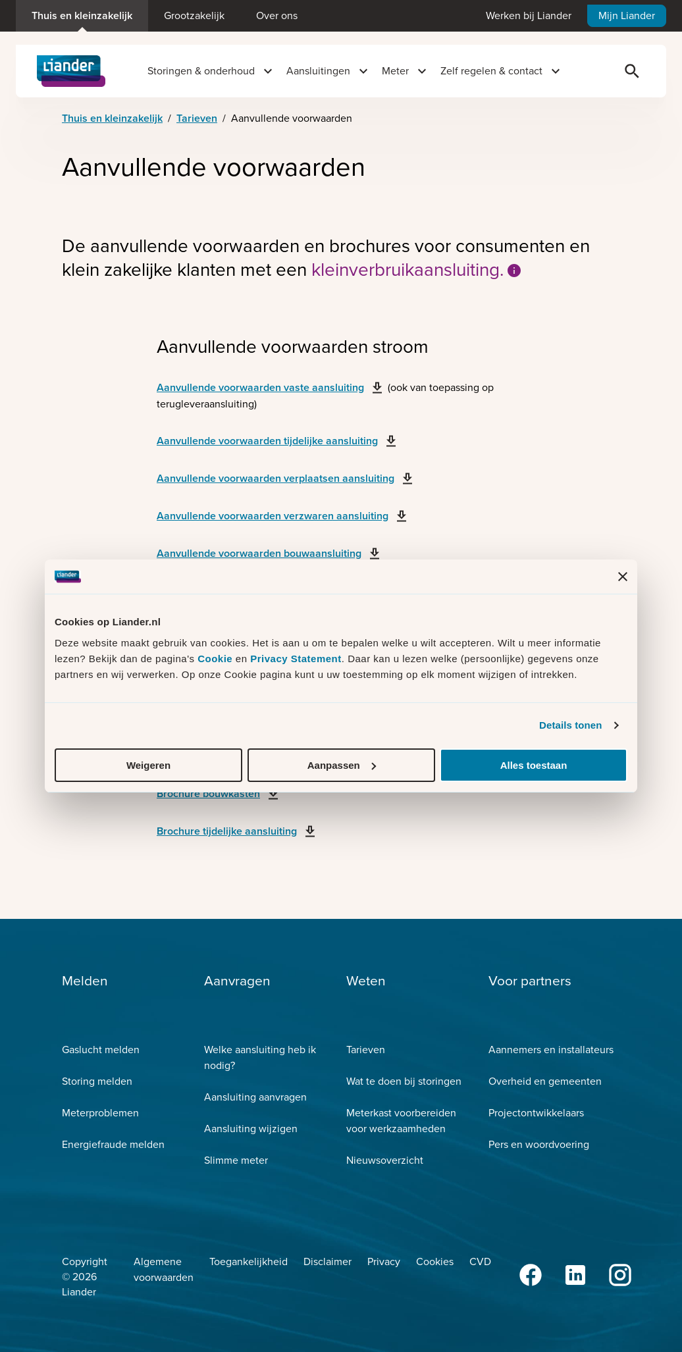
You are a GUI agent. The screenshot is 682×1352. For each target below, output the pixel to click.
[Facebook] (531, 1275)
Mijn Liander (626, 15)
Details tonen (570, 725)
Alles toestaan (533, 765)
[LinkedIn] (576, 1275)
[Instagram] (621, 1275)
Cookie (216, 658)
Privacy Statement (296, 658)
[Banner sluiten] (622, 576)
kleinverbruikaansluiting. (416, 270)
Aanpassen (341, 765)
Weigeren (148, 765)
